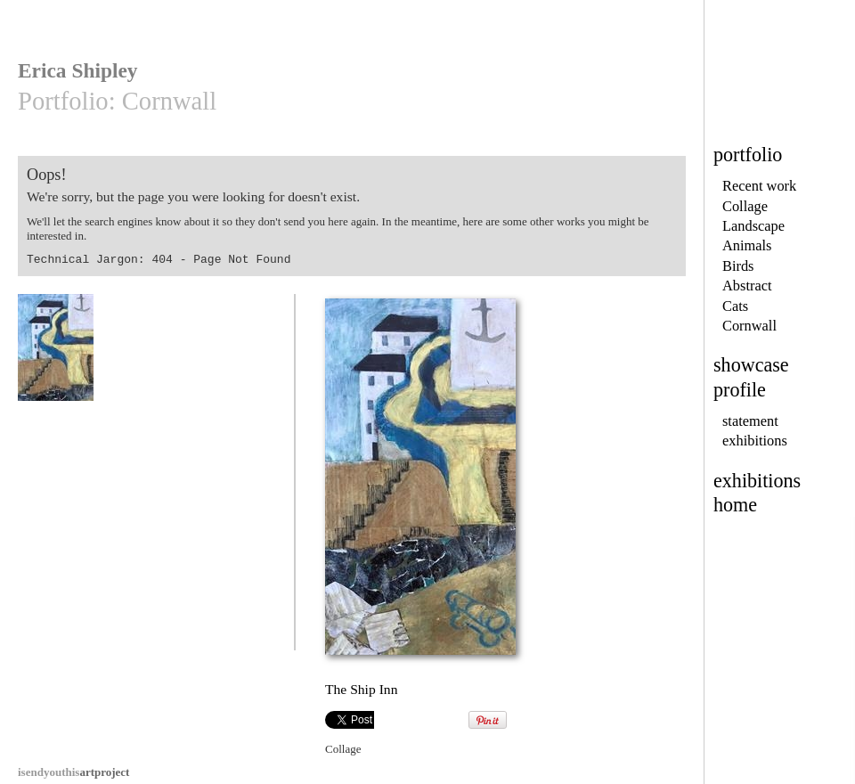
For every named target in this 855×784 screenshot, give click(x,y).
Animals (747, 245)
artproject (73, 772)
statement (750, 420)
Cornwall (749, 325)
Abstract (746, 285)
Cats (735, 306)
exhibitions (754, 440)
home (735, 505)
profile (739, 390)
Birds (738, 265)
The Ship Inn (58, 356)
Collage (745, 206)
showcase (751, 365)
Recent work (759, 185)
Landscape (753, 225)
